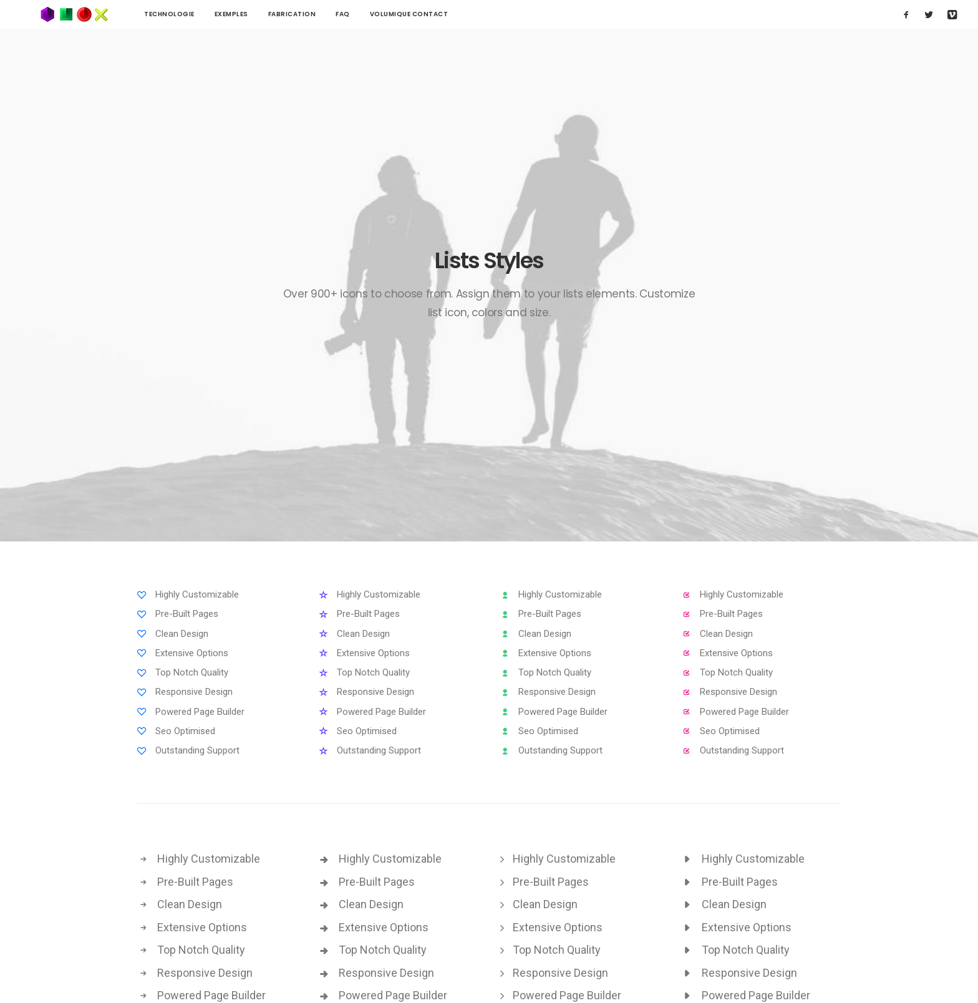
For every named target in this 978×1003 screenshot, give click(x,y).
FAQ (305, 14)
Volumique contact (371, 14)
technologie (132, 14)
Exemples (194, 14)
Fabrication (255, 14)
